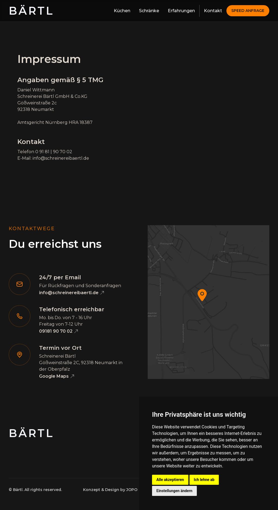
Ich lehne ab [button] (204, 479)
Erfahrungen (181, 10)
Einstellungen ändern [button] (174, 491)
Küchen (122, 10)
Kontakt (213, 10)
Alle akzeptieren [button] (170, 479)
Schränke (149, 10)
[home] (31, 10)
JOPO (131, 489)
